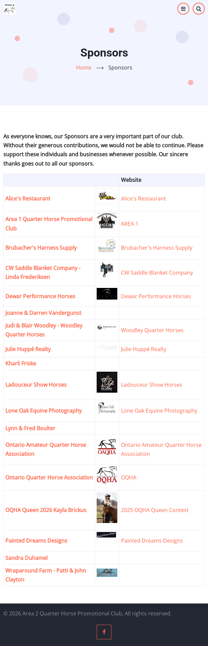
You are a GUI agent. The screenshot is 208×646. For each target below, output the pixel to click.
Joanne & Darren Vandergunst (43, 313)
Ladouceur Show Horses (36, 384)
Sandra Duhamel (26, 558)
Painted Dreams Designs (36, 540)
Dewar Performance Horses (40, 296)
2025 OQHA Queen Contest (155, 510)
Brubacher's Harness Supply (41, 247)
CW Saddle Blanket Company (157, 272)
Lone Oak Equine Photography (43, 410)
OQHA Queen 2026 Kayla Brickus (45, 510)
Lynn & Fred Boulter (30, 428)
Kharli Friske (20, 363)
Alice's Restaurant (27, 198)
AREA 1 (129, 223)
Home (83, 67)
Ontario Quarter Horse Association (49, 477)
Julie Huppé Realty (28, 349)
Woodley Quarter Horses (152, 330)
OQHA (128, 477)
